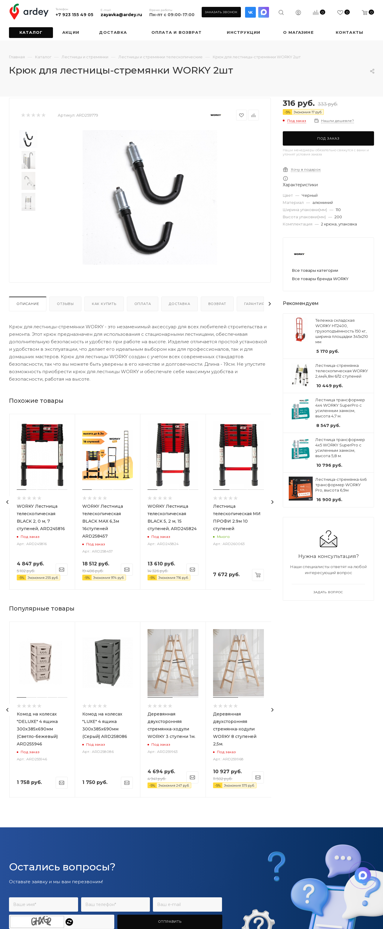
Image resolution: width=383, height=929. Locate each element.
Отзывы (65, 304)
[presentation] (7, 502)
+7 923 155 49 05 (74, 14)
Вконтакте (250, 12)
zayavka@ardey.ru (121, 14)
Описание (27, 304)
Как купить (104, 304)
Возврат (217, 304)
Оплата (142, 304)
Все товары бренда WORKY (320, 278)
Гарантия (254, 304)
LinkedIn (263, 12)
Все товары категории (315, 270)
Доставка (179, 304)
